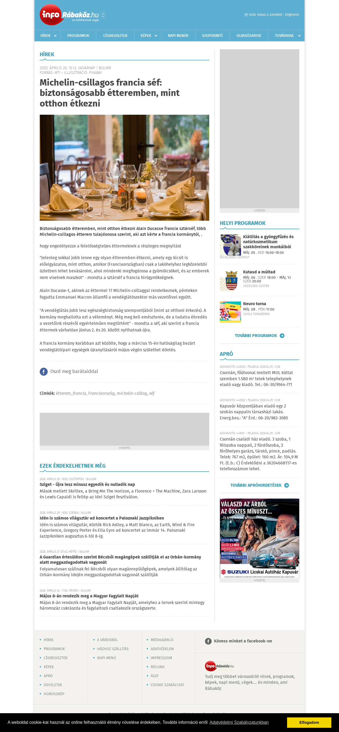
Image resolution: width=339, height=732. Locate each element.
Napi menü (106, 658)
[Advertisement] (124, 429)
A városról (107, 640)
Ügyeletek (53, 685)
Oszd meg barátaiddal (74, 371)
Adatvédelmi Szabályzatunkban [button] (239, 722)
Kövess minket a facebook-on (243, 641)
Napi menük (178, 36)
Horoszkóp (54, 694)
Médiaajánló (162, 640)
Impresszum (161, 658)
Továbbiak (284, 36)
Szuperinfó (212, 36)
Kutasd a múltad (259, 272)
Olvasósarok (249, 36)
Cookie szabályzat (167, 685)
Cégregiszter (115, 36)
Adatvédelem (162, 649)
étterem (63, 393)
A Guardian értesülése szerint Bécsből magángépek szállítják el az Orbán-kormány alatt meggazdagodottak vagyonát (120, 560)
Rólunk (157, 667)
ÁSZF (155, 676)
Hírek (46, 36)
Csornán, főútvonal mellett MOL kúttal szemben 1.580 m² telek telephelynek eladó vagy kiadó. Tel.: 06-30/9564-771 (256, 379)
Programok (78, 36)
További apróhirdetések (256, 485)
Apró (48, 676)
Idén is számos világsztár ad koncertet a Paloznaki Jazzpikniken (102, 518)
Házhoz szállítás (113, 649)
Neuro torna (254, 304)
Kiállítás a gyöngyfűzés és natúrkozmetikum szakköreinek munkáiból (268, 242)
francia (79, 393)
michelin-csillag (132, 393)
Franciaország (101, 393)
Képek (146, 36)
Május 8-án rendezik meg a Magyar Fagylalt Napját (89, 596)
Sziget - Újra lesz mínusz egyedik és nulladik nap (87, 484)
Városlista (103, 15)
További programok (256, 335)
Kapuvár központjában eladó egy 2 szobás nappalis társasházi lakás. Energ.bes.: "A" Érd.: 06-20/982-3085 (254, 412)
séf (151, 393)
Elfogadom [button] (309, 722)
